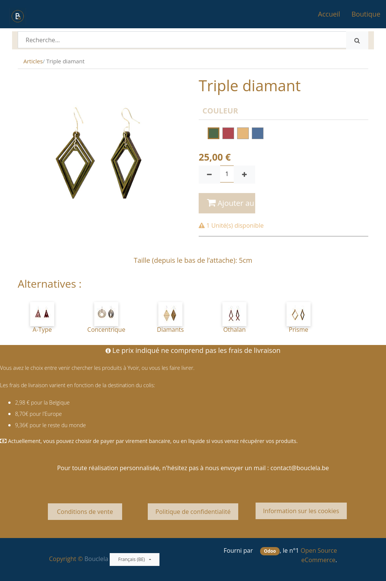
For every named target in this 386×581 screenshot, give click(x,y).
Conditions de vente (85, 511)
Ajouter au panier (231, 203)
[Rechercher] (357, 40)
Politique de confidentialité (192, 511)
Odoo (270, 551)
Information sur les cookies (301, 511)
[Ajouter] (244, 175)
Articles (33, 61)
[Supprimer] (209, 175)
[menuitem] (329, 14)
